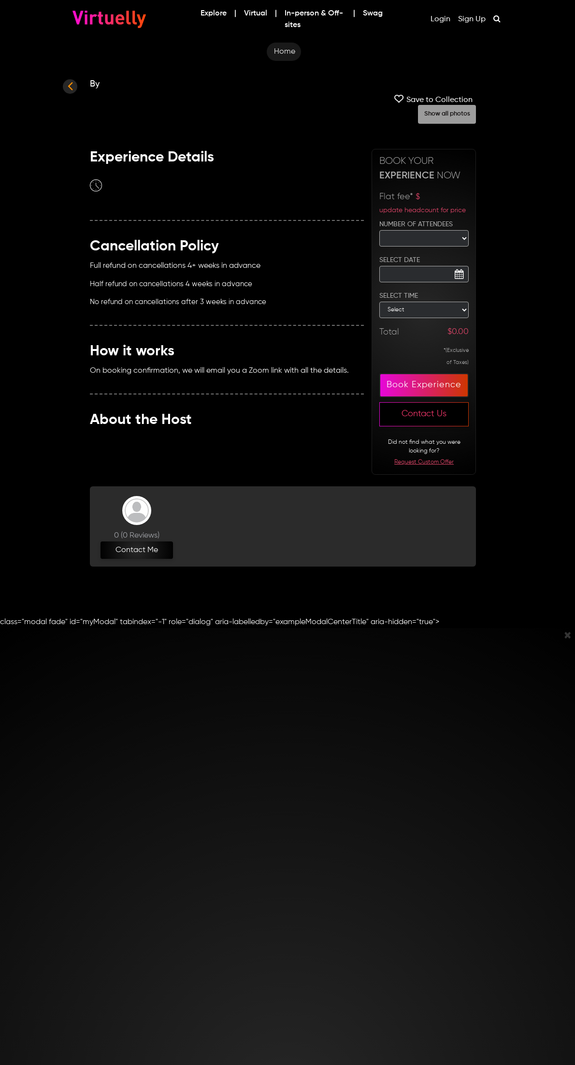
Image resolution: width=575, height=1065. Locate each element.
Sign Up (472, 19)
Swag (373, 13)
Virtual (255, 13)
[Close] (567, 636)
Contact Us (424, 413)
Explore (214, 13)
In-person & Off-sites (314, 19)
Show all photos (447, 114)
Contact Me (136, 550)
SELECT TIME (398, 295)
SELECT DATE (399, 260)
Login (440, 19)
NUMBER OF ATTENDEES (416, 224)
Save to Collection (432, 99)
